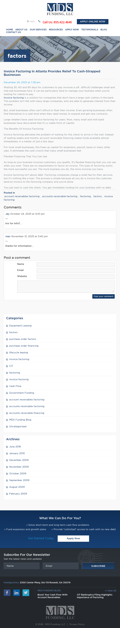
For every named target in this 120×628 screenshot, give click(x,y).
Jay (7, 213)
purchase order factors (22, 339)
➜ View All (110, 591)
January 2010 (17, 453)
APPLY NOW (72, 30)
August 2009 (17, 487)
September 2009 (19, 480)
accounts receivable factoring (59, 196)
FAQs (32, 22)
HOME (9, 30)
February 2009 (18, 493)
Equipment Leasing (20, 325)
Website (22, 276)
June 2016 (15, 446)
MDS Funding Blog (20, 419)
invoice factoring (19, 359)
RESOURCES (56, 30)
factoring (85, 196)
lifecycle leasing (18, 352)
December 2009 (19, 460)
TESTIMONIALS (89, 30)
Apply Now (73, 538)
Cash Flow (15, 386)
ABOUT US (21, 30)
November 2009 (19, 466)
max (7, 236)
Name (20, 264)
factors (97, 196)
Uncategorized (17, 426)
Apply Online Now (92, 21)
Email (20, 270)
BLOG (103, 30)
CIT (11, 366)
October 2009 (17, 473)
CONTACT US (13, 32)
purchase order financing (23, 345)
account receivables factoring (22, 196)
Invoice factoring (14, 97)
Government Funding (21, 392)
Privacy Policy (77, 624)
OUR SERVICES (38, 30)
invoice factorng (19, 379)
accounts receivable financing (26, 413)
